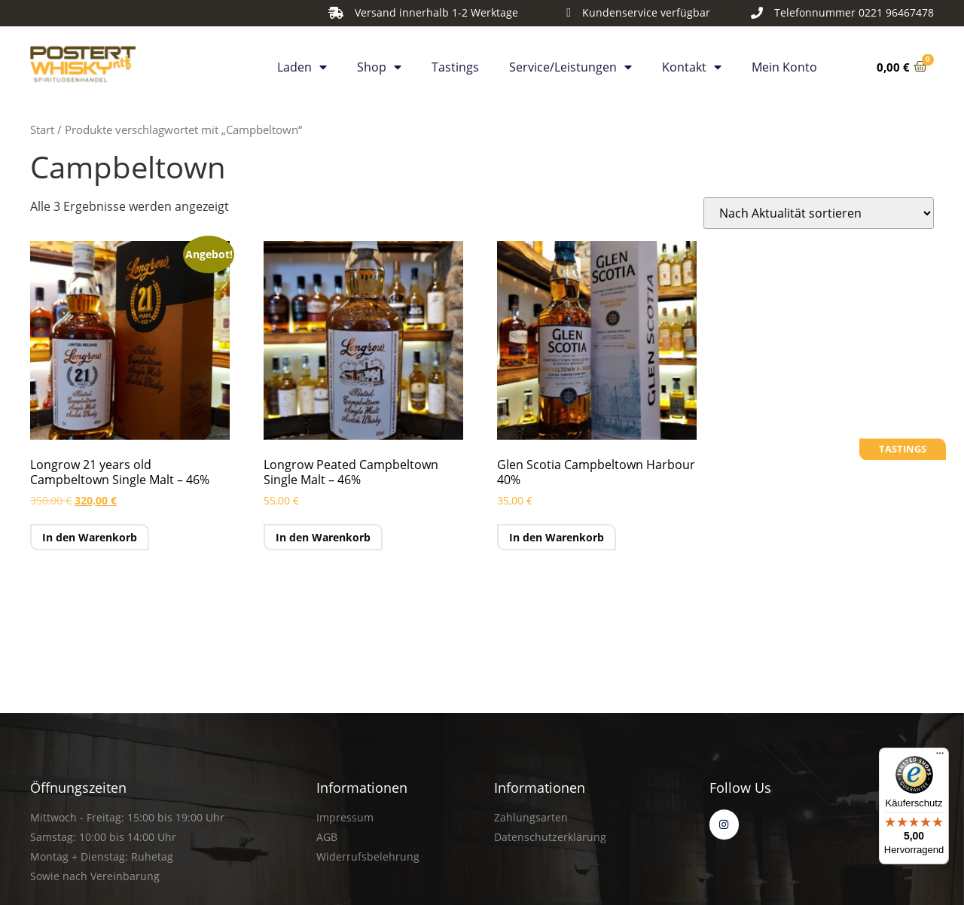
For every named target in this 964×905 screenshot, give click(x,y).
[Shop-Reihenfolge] (818, 213)
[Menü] (940, 757)
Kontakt (691, 64)
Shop (379, 64)
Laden (302, 64)
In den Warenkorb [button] (89, 537)
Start (42, 129)
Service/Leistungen (570, 64)
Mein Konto (784, 64)
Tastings (455, 64)
